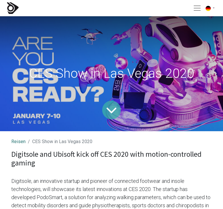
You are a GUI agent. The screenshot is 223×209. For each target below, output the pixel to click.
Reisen (18, 141)
